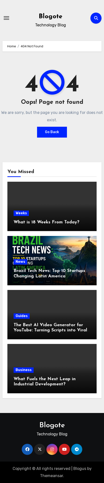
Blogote (50, 16)
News (20, 262)
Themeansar (51, 475)
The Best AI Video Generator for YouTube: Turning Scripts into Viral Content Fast (50, 330)
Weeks (21, 213)
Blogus (79, 468)
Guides (22, 316)
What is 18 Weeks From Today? (46, 222)
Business (24, 370)
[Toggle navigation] (6, 18)
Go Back (52, 132)
